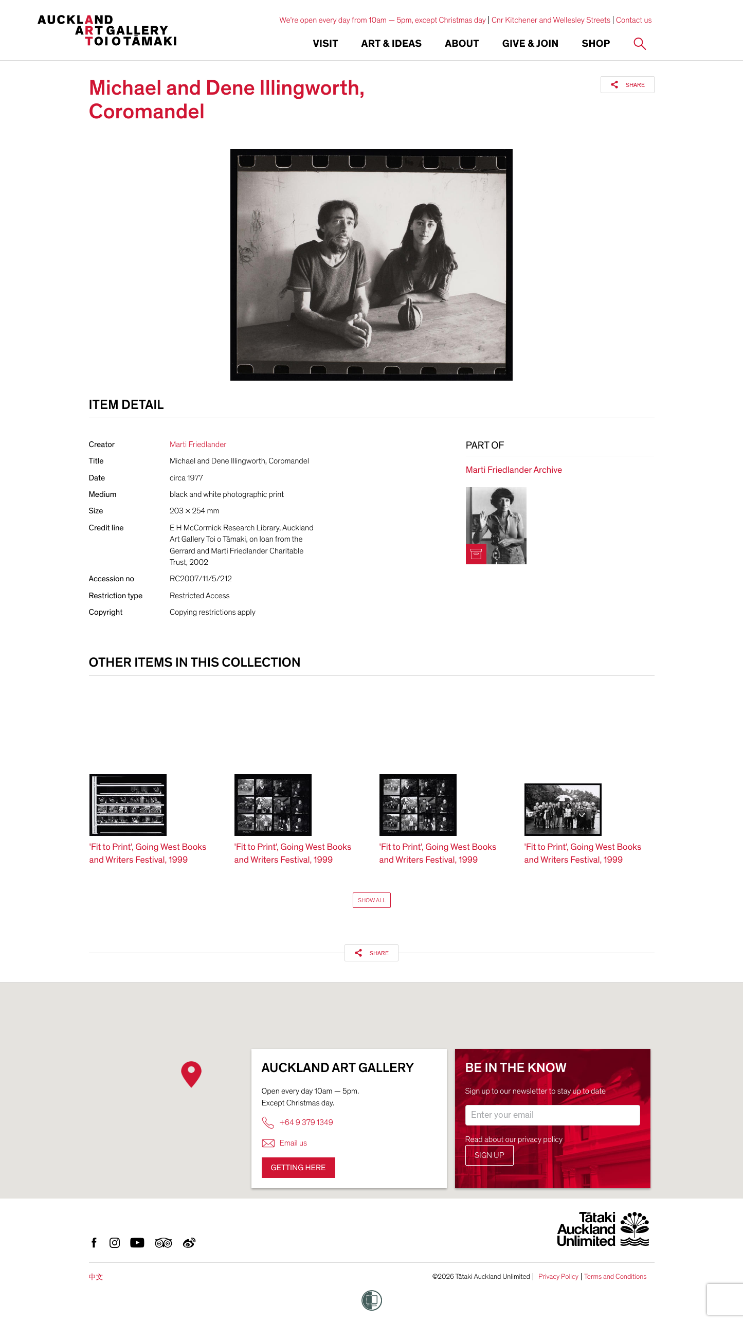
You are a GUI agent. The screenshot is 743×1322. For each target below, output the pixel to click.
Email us (284, 1143)
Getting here (298, 1167)
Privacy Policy (558, 1276)
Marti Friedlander (198, 444)
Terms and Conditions (615, 1276)
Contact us (634, 20)
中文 (96, 1277)
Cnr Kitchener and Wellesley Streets (551, 20)
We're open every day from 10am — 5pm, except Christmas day (382, 20)
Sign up (489, 1155)
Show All (372, 900)
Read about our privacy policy (514, 1139)
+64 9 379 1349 (297, 1122)
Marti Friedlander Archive (514, 470)
